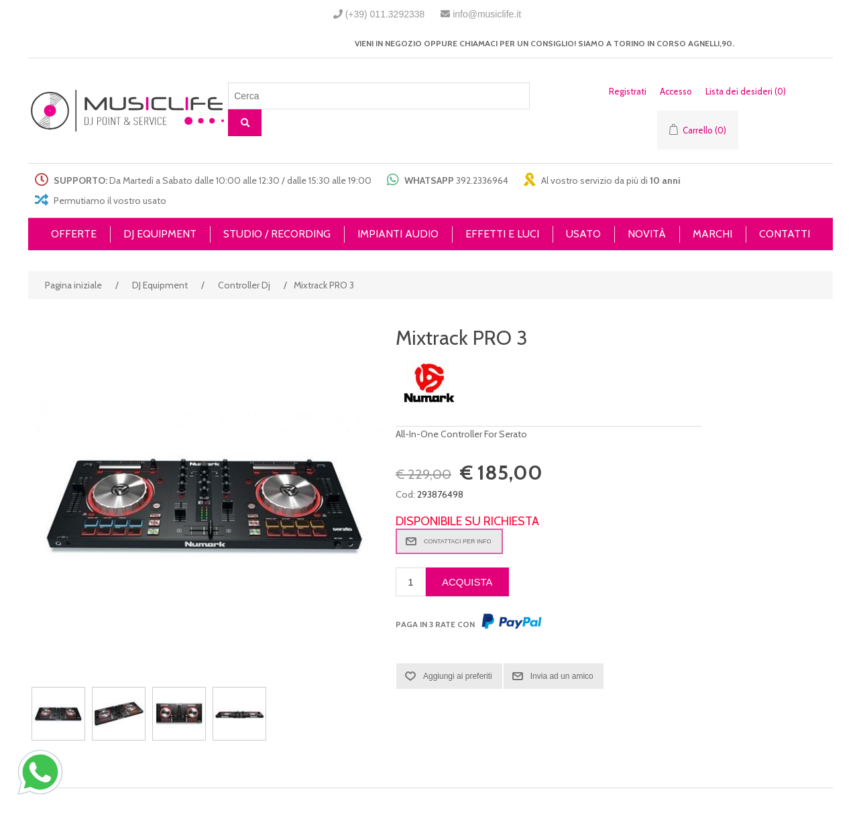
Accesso (676, 91)
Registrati (627, 91)
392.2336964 (482, 180)
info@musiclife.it (487, 14)
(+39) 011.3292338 (385, 14)
